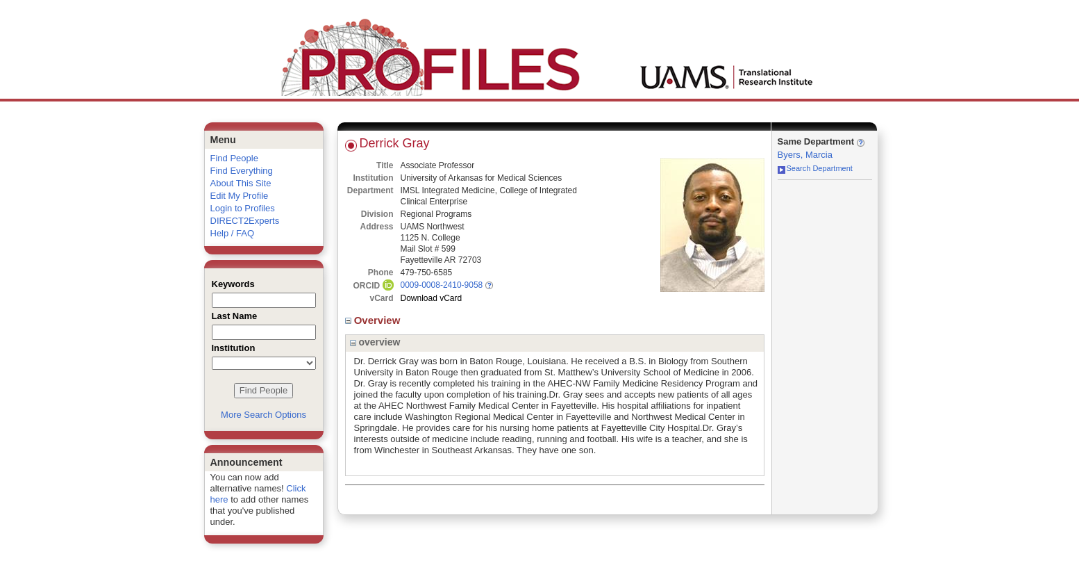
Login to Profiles (242, 208)
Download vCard (431, 298)
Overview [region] (374, 320)
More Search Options (263, 414)
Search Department (815, 168)
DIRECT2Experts (245, 220)
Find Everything (241, 170)
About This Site (240, 183)
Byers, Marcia (805, 154)
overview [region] (375, 342)
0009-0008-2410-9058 (442, 285)
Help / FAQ (232, 233)
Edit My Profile (239, 195)
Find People (234, 158)
